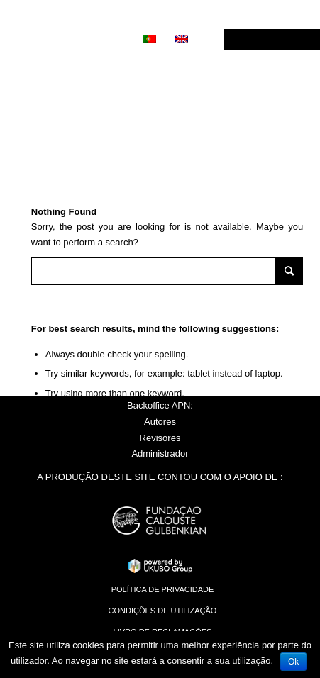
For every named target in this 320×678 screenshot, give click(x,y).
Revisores (160, 438)
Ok (293, 662)
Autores (160, 421)
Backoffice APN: (160, 405)
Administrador (159, 453)
